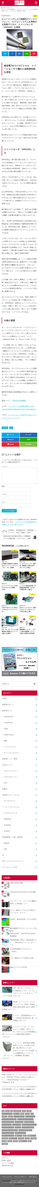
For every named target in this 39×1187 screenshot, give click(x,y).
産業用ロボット (8, 704)
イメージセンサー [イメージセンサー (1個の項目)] (19, 1116)
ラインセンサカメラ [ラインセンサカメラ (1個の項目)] (8, 1133)
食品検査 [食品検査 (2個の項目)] (4, 1144)
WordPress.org (7, 1165)
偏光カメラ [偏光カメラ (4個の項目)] (18, 1135)
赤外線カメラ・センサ (10, 795)
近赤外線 (7, 825)
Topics (5, 427)
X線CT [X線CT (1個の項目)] (10, 1116)
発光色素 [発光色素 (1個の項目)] (21, 1138)
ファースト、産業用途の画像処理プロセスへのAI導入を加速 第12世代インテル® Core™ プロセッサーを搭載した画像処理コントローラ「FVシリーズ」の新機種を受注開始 (18, 1050)
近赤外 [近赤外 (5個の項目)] (10, 1141)
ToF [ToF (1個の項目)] (32, 1113)
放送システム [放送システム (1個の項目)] (13, 1138)
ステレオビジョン (10, 777)
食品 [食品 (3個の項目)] (29, 1141)
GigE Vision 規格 (16, 883)
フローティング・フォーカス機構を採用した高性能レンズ (23, 902)
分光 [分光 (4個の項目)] (25, 1135)
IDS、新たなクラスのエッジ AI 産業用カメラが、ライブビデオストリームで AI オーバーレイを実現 (18, 992)
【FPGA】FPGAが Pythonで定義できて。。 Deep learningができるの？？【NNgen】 (18, 1079)
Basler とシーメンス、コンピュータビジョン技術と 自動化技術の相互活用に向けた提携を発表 (18, 1005)
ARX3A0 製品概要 (19, 400)
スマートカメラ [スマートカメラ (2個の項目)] (6, 1124)
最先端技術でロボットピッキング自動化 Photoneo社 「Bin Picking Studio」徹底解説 (23, 932)
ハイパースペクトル (11, 807)
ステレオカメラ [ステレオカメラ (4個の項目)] (29, 1122)
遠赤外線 (7, 819)
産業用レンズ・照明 (9, 759)
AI (11, 427)
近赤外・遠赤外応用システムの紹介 (23, 919)
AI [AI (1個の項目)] (11, 1111)
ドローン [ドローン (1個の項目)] (17, 1127)
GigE (6, 729)
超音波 (6, 843)
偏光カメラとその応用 (18, 967)
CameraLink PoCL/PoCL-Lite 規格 (23, 892)
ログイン (5, 1158)
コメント (4, 466)
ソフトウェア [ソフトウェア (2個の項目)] (16, 1124)
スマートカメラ (10, 747)
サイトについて (7, 1176)
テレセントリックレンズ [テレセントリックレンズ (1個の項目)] (29, 1124)
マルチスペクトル (10, 813)
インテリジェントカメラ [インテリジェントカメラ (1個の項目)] (9, 1119)
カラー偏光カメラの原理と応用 (21, 958)
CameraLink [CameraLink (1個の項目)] (17, 1111)
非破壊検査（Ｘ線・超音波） (13, 837)
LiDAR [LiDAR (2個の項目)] (27, 1113)
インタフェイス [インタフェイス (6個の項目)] (30, 1116)
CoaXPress (8, 722)
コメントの (8, 1163)
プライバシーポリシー (20, 1176)
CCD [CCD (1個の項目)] (24, 1111)
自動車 (4, 789)
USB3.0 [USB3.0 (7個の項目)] (4, 1116)
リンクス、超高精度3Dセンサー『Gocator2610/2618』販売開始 (18, 1018)
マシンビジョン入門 (9, 867)
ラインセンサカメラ (11, 753)
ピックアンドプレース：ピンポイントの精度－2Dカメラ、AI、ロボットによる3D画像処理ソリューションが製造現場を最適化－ (18, 1031)
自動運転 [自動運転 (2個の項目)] (33, 1138)
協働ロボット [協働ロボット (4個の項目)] (31, 1135)
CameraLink (8, 716)
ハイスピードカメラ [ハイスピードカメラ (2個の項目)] (27, 1127)
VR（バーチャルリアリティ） (13, 861)
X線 (5, 849)
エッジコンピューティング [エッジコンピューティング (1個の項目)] (25, 1119)
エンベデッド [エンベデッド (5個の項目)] (19, 1122)
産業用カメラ (7, 711)
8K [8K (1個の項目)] (3, 1111)
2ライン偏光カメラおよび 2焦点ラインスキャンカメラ (23, 911)
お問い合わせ (32, 1176)
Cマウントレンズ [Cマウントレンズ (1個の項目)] (7, 1113)
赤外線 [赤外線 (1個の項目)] (4, 1141)
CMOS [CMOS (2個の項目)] (29, 1111)
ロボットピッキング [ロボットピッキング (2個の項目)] (8, 1135)
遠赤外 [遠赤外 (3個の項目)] (15, 1141)
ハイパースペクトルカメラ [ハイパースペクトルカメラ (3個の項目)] (9, 1130)
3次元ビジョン (7, 765)
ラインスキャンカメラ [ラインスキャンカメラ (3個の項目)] (25, 1130)
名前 (4, 486)
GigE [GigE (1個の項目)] (22, 1113)
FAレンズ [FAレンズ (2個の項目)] (16, 1113)
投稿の (6, 1160)
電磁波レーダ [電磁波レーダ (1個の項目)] (23, 1141)
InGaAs (7, 831)
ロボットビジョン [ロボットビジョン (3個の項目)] (20, 1133)
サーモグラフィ (10, 801)
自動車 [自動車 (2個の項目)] (27, 1138)
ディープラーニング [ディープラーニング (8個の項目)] (8, 1127)
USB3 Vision (9, 735)
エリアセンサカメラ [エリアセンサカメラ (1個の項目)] (8, 1122)
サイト (4, 502)
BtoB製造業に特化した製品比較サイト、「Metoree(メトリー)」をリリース (23, 942)
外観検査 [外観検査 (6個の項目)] (4, 1138)
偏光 (5, 741)
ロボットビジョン (10, 771)
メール (4, 494)
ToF (5, 783)
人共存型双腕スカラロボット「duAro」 (21, 950)
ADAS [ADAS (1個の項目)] (7, 1111)
